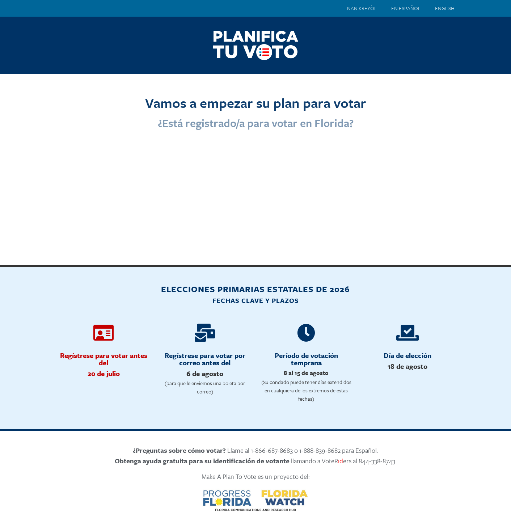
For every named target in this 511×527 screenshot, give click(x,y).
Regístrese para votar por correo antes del (205, 358)
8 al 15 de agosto (306, 372)
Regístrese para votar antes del (103, 358)
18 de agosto (407, 366)
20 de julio (104, 373)
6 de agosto (204, 373)
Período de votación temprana (306, 358)
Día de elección (407, 355)
